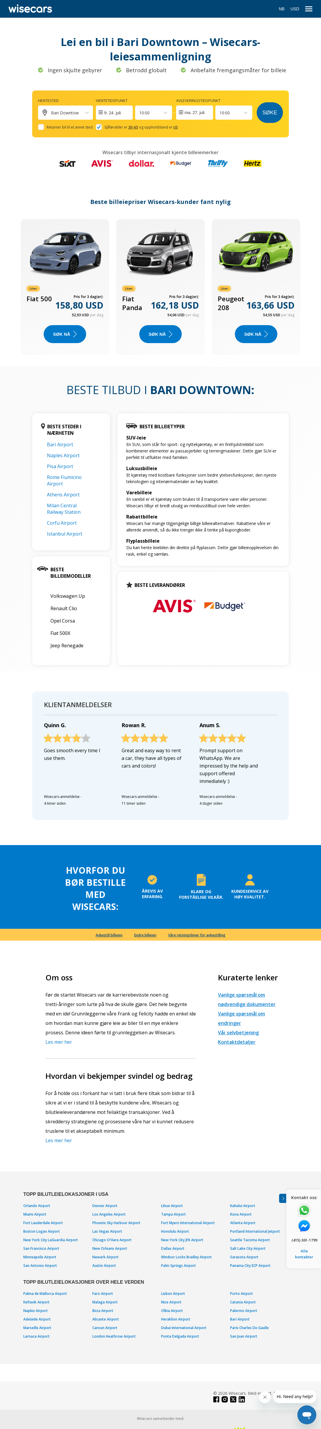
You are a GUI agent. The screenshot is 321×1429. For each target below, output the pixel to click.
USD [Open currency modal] (294, 8)
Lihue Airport (172, 1205)
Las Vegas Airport (107, 1231)
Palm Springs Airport (178, 1265)
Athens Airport (63, 494)
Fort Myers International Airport (188, 1222)
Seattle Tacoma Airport (250, 1239)
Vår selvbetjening (238, 1032)
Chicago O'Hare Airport (112, 1239)
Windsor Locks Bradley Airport (186, 1257)
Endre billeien (145, 935)
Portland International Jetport (255, 1231)
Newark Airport (105, 1257)
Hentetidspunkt (111, 100)
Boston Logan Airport (41, 1231)
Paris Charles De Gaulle (249, 1327)
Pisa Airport (60, 466)
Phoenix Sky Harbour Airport (116, 1222)
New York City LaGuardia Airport (50, 1239)
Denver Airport (104, 1205)
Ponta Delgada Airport (180, 1336)
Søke (269, 113)
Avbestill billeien (109, 935)
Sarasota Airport (244, 1257)
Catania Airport (243, 1302)
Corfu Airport (62, 523)
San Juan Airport (243, 1336)
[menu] (308, 9)
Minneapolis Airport (39, 1257)
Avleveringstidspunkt (198, 100)
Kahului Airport (242, 1205)
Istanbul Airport (64, 534)
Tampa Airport (173, 1214)
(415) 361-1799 (304, 1240)
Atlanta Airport (243, 1222)
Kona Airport (241, 1214)
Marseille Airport (37, 1327)
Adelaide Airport (37, 1319)
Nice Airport (171, 1302)
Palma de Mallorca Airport (45, 1293)
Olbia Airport (172, 1310)
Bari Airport (60, 444)
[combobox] (139, 113)
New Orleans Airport (109, 1248)
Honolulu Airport (175, 1231)
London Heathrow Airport (114, 1336)
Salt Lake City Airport (248, 1248)
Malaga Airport (105, 1302)
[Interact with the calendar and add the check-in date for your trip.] (114, 113)
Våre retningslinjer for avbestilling (196, 935)
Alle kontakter (304, 1254)
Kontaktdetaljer (237, 1042)
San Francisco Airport (41, 1248)
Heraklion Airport (175, 1319)
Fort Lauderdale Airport (43, 1222)
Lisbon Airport (173, 1293)
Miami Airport (34, 1214)
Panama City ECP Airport (250, 1265)
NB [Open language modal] (281, 8)
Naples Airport (63, 455)
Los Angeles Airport (109, 1214)
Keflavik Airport (36, 1302)
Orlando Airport (36, 1205)
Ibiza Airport (102, 1310)
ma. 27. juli (195, 112)
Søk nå (65, 334)
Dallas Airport (172, 1248)
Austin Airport (104, 1265)
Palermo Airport (243, 1310)
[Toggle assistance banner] (282, 1198)
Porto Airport (241, 1293)
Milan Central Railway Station (64, 508)
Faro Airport (102, 1293)
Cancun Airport (104, 1327)
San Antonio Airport (40, 1265)
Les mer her (58, 1042)
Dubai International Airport (184, 1327)
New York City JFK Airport (182, 1239)
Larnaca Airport (36, 1336)
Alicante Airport (105, 1319)
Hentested (48, 100)
